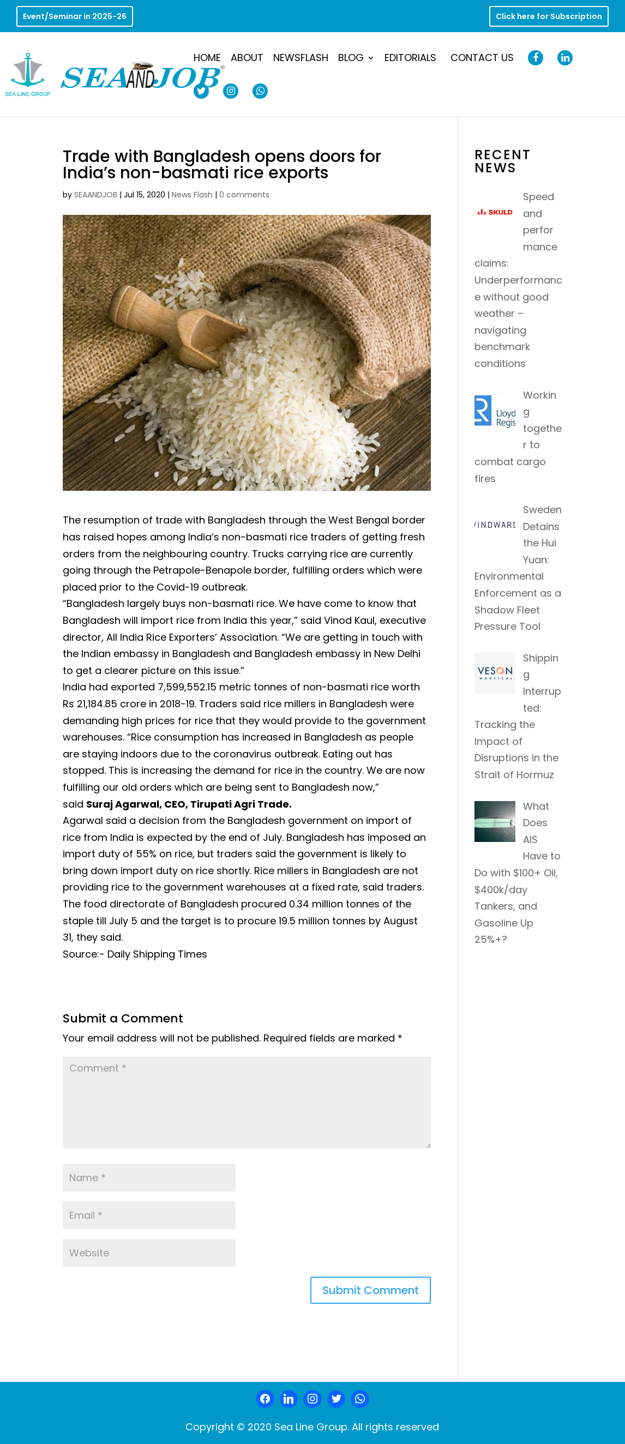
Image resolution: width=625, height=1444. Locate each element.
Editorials (410, 59)
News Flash (192, 194)
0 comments (244, 194)
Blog (351, 59)
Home (207, 59)
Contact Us (482, 59)
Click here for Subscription (549, 17)
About (247, 59)
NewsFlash (300, 59)
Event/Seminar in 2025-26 (75, 17)
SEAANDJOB (95, 194)
